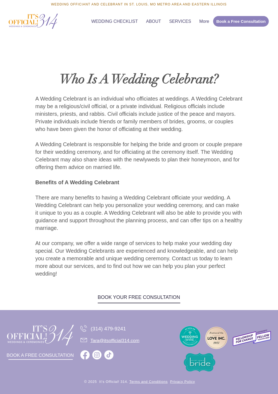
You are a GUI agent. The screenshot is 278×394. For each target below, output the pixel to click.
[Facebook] (85, 354)
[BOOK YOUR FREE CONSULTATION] (139, 297)
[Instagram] (97, 354)
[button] (180, 21)
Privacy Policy (182, 382)
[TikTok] (108, 354)
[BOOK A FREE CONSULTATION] (40, 355)
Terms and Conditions (148, 382)
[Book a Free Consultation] (241, 21)
